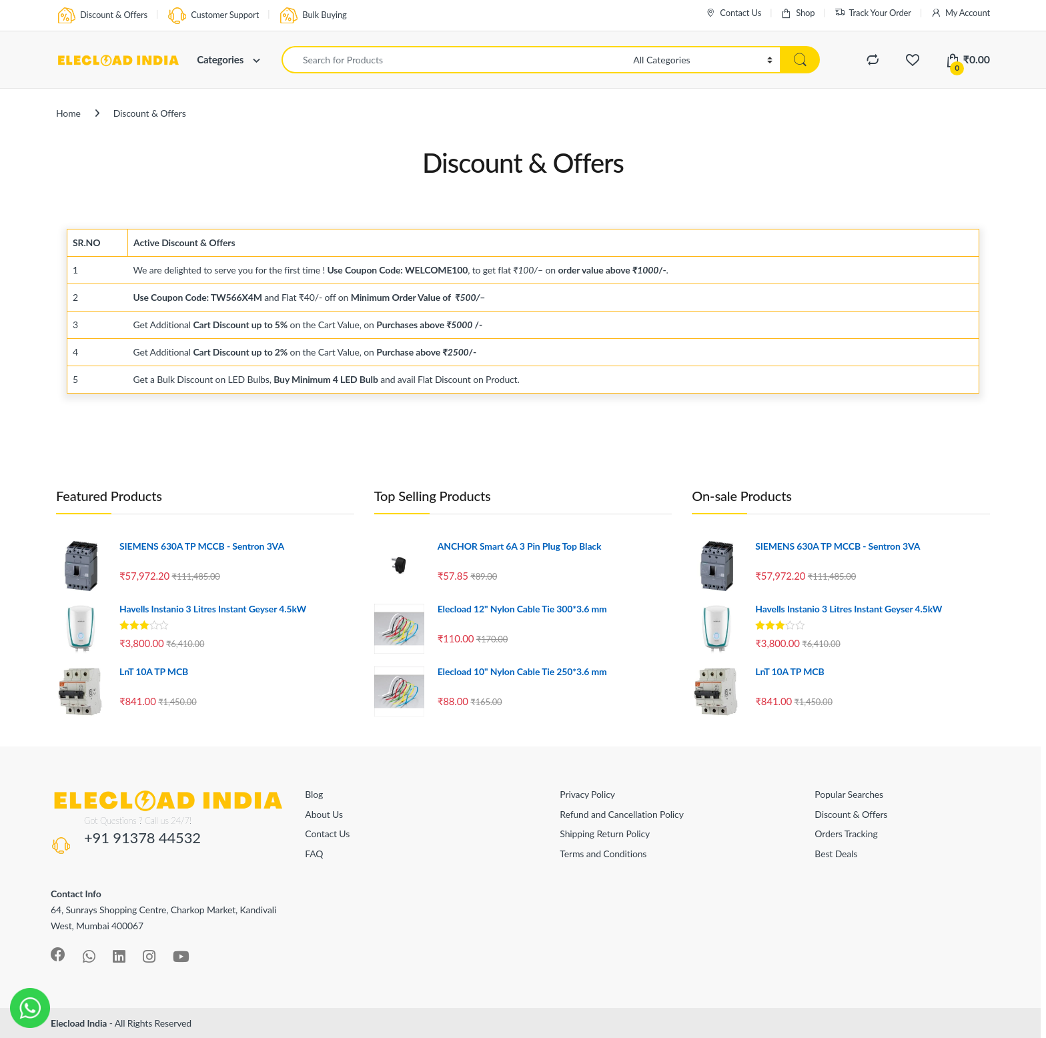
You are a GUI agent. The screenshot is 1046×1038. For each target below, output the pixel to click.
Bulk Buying (312, 15)
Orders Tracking (846, 833)
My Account (960, 13)
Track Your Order (873, 13)
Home (68, 113)
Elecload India (79, 1023)
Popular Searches (849, 794)
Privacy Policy (587, 794)
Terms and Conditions (603, 853)
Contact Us (733, 13)
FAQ (314, 853)
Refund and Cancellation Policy (621, 814)
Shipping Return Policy (605, 833)
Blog (314, 794)
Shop (797, 13)
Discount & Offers (101, 15)
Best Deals (836, 853)
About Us (324, 814)
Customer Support (213, 15)
